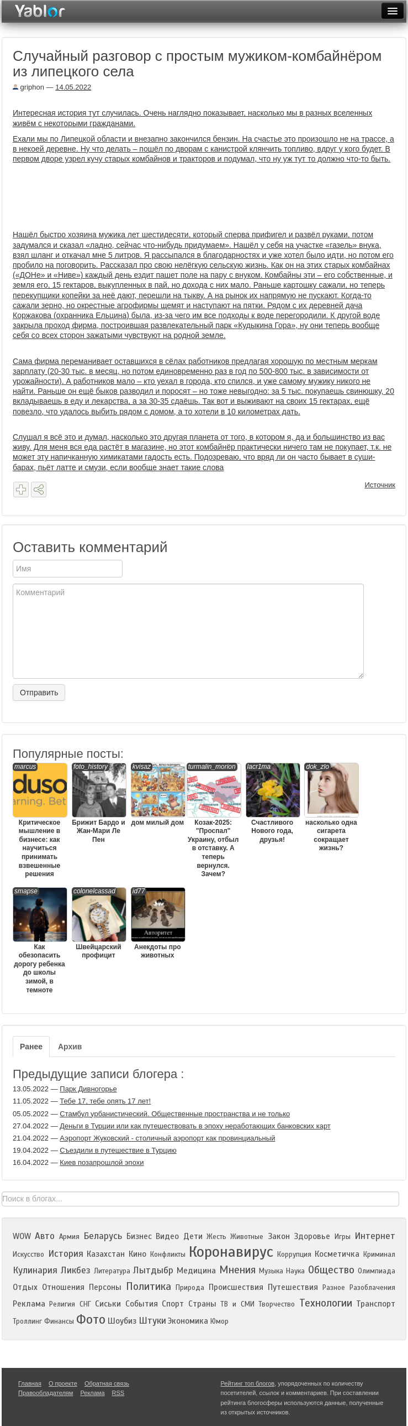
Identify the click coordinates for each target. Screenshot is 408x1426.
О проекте (63, 1383)
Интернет (374, 1236)
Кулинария (35, 1270)
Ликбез (76, 1270)
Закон (279, 1236)
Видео (167, 1236)
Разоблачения (372, 1287)
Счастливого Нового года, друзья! (272, 803)
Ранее (31, 1046)
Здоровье (312, 1236)
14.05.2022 (73, 87)
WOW (22, 1236)
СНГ (85, 1304)
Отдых (25, 1287)
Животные (246, 1236)
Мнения (237, 1269)
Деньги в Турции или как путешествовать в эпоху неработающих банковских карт (195, 1126)
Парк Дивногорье (88, 1089)
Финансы (59, 1321)
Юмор (219, 1321)
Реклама (29, 1304)
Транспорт (375, 1304)
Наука (295, 1271)
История (65, 1254)
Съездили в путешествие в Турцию (118, 1150)
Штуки (152, 1320)
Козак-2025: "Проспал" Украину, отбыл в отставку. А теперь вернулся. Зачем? (213, 820)
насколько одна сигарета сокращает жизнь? (331, 807)
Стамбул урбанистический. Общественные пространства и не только (175, 1114)
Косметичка (337, 1254)
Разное (333, 1287)
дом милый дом (157, 794)
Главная (29, 1383)
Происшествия (236, 1287)
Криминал (379, 1254)
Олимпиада (376, 1271)
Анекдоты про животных (157, 923)
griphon (28, 87)
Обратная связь (106, 1383)
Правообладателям (45, 1392)
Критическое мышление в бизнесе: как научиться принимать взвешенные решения (39, 820)
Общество (331, 1269)
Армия (69, 1236)
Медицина (196, 1271)
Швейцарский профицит (98, 923)
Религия (62, 1304)
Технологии (325, 1303)
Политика (148, 1286)
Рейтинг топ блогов (248, 1383)
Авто (45, 1236)
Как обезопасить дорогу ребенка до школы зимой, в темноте (39, 940)
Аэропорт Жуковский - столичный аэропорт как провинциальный (167, 1138)
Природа (190, 1287)
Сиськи (108, 1304)
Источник (380, 485)
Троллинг (27, 1321)
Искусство (28, 1254)
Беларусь (102, 1236)
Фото (90, 1319)
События (141, 1304)
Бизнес (139, 1236)
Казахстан (106, 1254)
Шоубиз (122, 1321)
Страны (202, 1304)
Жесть (216, 1236)
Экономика (188, 1321)
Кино (137, 1254)
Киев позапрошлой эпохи (102, 1162)
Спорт (173, 1304)
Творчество (276, 1304)
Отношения (63, 1287)
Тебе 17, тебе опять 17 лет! (105, 1101)
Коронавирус (231, 1251)
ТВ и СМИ (237, 1304)
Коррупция (294, 1254)
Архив (70, 1046)
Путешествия (293, 1287)
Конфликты (168, 1254)
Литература (112, 1271)
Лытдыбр (153, 1270)
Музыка (271, 1271)
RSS (118, 1392)
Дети (193, 1236)
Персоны (105, 1287)
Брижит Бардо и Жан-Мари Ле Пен (98, 803)
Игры (343, 1236)
